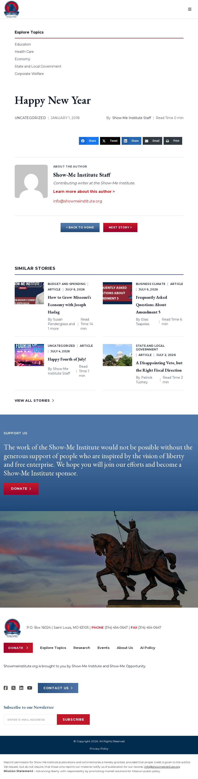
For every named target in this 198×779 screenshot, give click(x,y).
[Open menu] (189, 9)
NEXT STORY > (120, 227)
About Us (125, 647)
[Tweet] (110, 141)
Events (103, 647)
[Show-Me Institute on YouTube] (29, 688)
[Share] (89, 141)
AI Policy (147, 647)
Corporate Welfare (29, 74)
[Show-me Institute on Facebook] (6, 688)
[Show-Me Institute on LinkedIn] (21, 688)
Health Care (24, 52)
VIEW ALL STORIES (34, 400)
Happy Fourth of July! (67, 359)
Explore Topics (53, 647)
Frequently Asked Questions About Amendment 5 (151, 305)
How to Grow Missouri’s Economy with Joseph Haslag (69, 305)
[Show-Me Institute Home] (12, 9)
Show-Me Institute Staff (131, 118)
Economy (22, 59)
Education (23, 44)
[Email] (152, 141)
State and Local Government (38, 66)
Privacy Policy (99, 748)
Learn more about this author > (84, 191)
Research (81, 647)
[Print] (173, 141)
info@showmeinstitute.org (77, 201)
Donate (21, 489)
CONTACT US (58, 688)
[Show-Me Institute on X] (13, 688)
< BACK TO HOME (80, 227)
